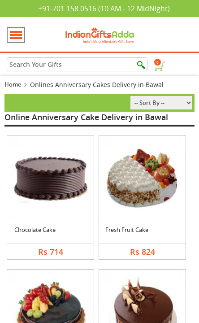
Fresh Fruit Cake (126, 230)
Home (12, 84)
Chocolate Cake (35, 230)
